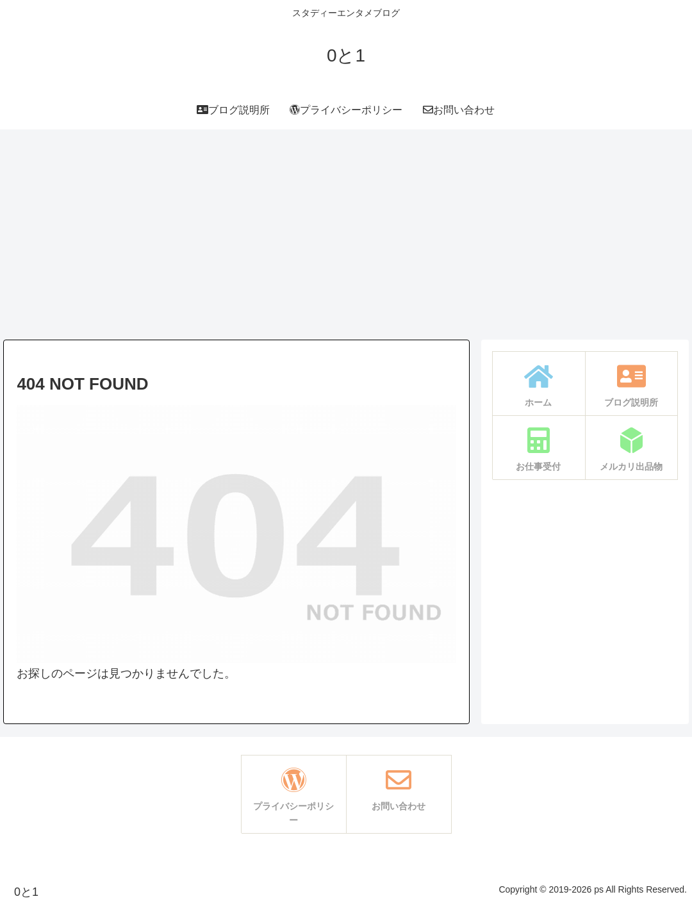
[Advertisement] (346, 234)
